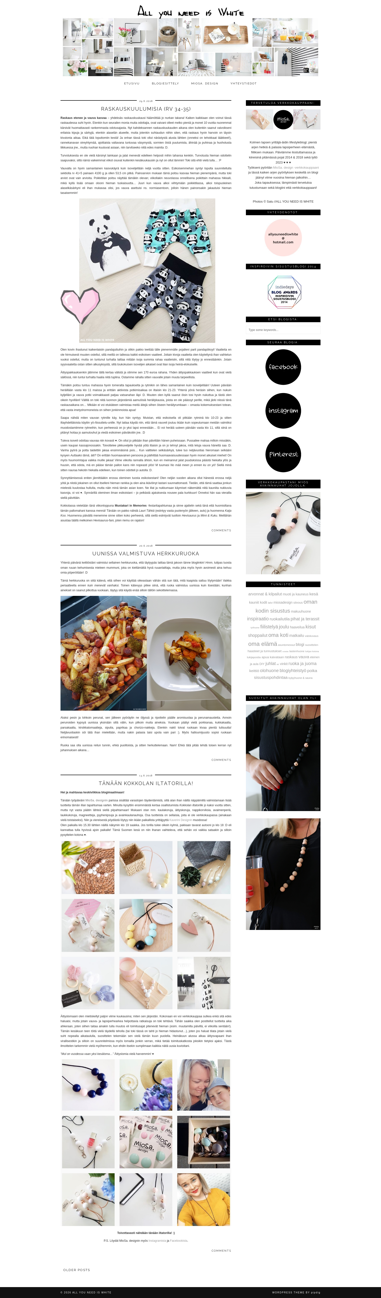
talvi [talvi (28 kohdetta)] (270, 602)
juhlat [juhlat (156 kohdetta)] (270, 663)
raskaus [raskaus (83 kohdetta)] (291, 657)
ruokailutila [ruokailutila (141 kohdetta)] (280, 618)
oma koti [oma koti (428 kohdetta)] (278, 635)
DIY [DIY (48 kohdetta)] (261, 664)
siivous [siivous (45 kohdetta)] (298, 602)
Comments (221, 530)
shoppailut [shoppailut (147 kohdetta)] (258, 635)
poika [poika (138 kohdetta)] (312, 670)
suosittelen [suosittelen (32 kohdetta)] (311, 644)
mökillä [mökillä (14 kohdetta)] (285, 651)
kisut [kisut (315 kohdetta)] (310, 626)
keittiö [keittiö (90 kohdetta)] (254, 671)
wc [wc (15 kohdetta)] (278, 664)
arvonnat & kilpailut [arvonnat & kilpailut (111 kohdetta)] (265, 594)
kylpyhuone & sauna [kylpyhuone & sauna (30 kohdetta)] (300, 677)
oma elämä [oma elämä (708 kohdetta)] (262, 644)
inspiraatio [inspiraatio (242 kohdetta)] (258, 618)
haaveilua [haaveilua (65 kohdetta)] (297, 627)
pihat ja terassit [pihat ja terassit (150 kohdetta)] (305, 618)
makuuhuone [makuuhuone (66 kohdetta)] (301, 611)
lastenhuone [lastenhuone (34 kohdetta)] (296, 651)
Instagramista (157, 1240)
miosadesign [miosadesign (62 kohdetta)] (282, 602)
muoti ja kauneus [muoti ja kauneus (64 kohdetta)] (296, 594)
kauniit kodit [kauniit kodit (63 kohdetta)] (258, 602)
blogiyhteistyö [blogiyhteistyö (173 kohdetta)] (293, 670)
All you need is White (92, 1292)
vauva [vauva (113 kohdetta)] (303, 657)
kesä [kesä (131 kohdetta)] (313, 594)
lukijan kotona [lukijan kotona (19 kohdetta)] (312, 651)
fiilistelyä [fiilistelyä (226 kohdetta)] (269, 626)
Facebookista (178, 1240)
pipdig (315, 1292)
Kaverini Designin (180, 820)
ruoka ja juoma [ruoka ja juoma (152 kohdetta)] (302, 663)
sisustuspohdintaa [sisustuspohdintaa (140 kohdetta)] (270, 677)
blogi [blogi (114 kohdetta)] (300, 644)
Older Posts (76, 1270)
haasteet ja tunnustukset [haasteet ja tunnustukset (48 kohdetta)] (265, 651)
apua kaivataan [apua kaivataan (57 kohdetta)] (273, 657)
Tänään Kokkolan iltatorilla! (146, 783)
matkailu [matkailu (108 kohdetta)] (296, 635)
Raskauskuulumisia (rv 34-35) (146, 109)
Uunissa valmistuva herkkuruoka (145, 554)
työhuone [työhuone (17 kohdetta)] (255, 627)
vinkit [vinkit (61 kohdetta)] (284, 664)
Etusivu (132, 83)
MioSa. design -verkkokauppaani (296, 167)
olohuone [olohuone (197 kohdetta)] (269, 670)
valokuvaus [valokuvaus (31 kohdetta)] (312, 635)
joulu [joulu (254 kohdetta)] (284, 626)
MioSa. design (204, 83)
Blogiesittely (165, 83)
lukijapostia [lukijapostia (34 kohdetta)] (254, 657)
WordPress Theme (288, 1292)
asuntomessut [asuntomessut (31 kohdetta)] (286, 644)
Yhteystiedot (244, 83)
